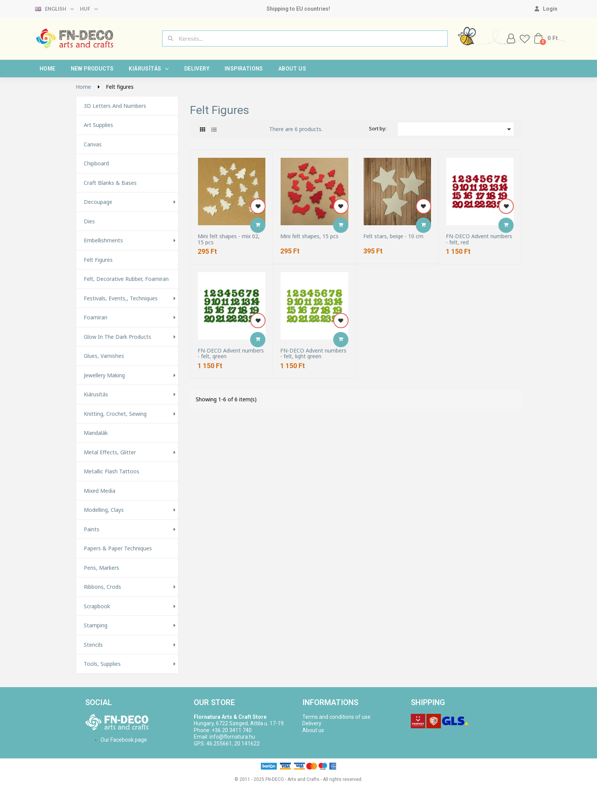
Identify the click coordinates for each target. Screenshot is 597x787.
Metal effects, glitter (110, 452)
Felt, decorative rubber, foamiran (126, 279)
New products (92, 69)
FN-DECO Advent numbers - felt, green (231, 353)
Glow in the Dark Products (117, 336)
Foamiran (95, 317)
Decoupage (98, 202)
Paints (91, 529)
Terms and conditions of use (336, 717)
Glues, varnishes (104, 356)
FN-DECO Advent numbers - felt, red (479, 239)
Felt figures (98, 259)
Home (48, 69)
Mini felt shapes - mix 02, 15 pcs (229, 239)
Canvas (93, 144)
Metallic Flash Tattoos (111, 471)
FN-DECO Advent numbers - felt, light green (313, 353)
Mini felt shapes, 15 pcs (309, 236)
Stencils (93, 644)
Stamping (95, 625)
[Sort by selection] (456, 129)
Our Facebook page (124, 740)
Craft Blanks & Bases (110, 183)
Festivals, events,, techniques (121, 298)
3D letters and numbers (115, 106)
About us (292, 69)
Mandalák (96, 433)
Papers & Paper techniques (118, 548)
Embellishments (103, 240)
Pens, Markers (101, 567)
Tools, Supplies (102, 663)
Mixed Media (99, 490)
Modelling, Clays (104, 510)
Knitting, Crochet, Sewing (115, 413)
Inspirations (244, 69)
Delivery (196, 69)
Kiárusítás (149, 68)
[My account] (546, 9)
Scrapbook (97, 606)
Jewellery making (104, 375)
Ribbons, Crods (102, 586)
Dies (89, 221)
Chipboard (96, 163)
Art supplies (98, 125)
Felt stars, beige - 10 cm (393, 236)
